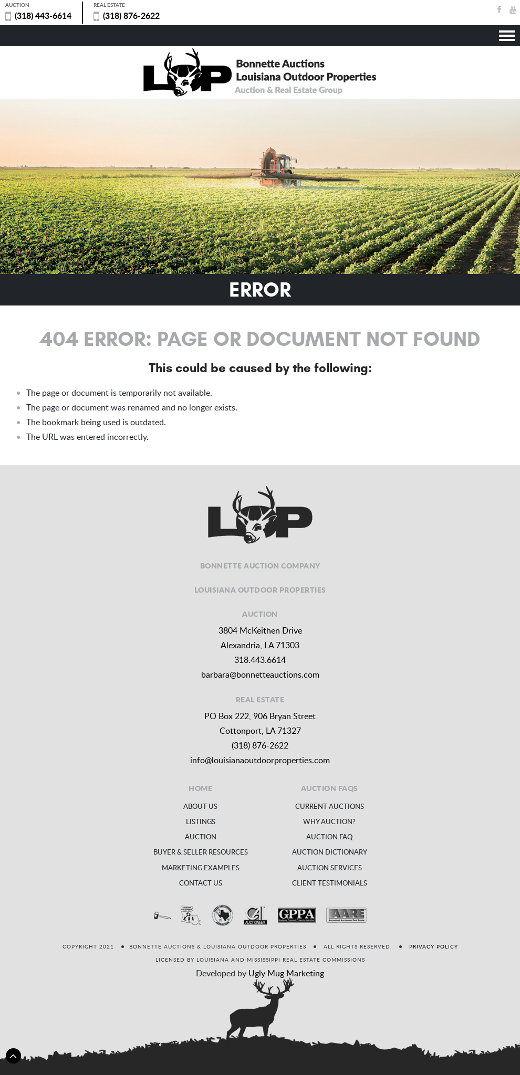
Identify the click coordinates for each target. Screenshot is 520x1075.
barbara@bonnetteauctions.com (260, 674)
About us (200, 806)
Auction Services (329, 867)
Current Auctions (329, 806)
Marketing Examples (201, 867)
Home (200, 788)
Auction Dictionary (329, 852)
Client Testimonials (329, 883)
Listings (200, 821)
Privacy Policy (433, 946)
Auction (200, 836)
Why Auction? (329, 821)
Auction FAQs (329, 788)
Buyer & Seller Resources (200, 852)
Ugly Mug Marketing (286, 973)
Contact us (200, 883)
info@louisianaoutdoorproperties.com (260, 760)
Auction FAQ (329, 836)
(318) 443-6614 (43, 15)
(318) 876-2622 (131, 15)
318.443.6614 (260, 660)
